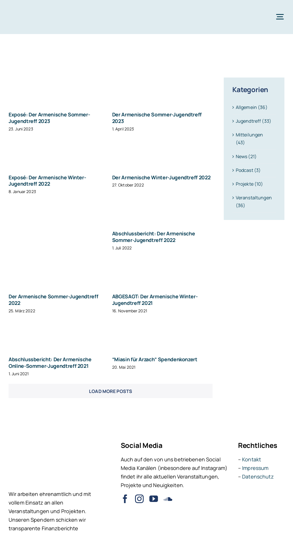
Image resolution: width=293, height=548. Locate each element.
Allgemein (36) (252, 107)
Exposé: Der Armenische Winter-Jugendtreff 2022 (47, 180)
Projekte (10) (249, 184)
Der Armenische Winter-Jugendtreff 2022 (161, 177)
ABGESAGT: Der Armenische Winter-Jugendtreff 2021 (155, 299)
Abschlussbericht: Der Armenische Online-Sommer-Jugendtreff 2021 (50, 362)
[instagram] (139, 499)
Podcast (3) (248, 170)
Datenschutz (258, 476)
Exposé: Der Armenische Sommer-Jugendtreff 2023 (49, 117)
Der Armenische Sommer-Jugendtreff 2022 (53, 299)
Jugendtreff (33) (253, 121)
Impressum (255, 467)
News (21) (246, 156)
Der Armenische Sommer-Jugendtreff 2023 (157, 117)
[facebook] (125, 499)
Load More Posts (110, 391)
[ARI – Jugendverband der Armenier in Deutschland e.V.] (29, 8)
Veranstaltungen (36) (254, 201)
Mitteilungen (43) (249, 139)
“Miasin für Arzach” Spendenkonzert (154, 359)
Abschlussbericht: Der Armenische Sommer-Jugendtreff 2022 (153, 236)
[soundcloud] (168, 499)
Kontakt (251, 459)
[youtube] (153, 499)
